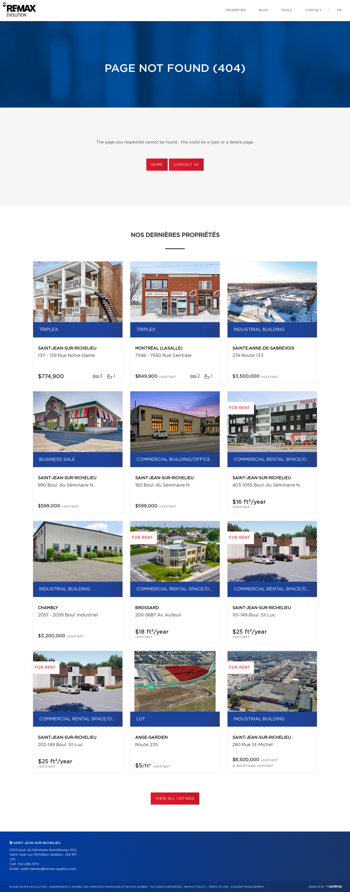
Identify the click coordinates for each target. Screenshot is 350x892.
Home (157, 165)
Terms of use (218, 887)
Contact (313, 10)
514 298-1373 (28, 864)
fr (339, 10)
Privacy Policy (195, 887)
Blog (263, 10)
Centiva (334, 886)
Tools (286, 10)
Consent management (247, 887)
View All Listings (175, 798)
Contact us (186, 165)
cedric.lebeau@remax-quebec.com (48, 869)
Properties (236, 10)
